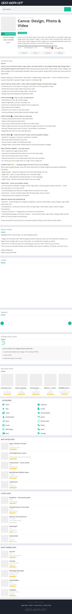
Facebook (22, 53)
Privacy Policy (38, 606)
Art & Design (30, 18)
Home (19, 18)
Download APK (8, 34)
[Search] (36, 9)
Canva (19, 48)
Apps (24, 18)
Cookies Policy (47, 606)
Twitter (34, 53)
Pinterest (46, 53)
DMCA (31, 606)
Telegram (58, 53)
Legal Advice (24, 606)
